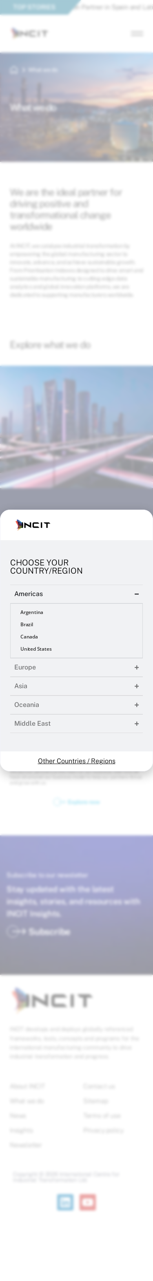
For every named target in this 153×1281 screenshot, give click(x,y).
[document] (76, 640)
